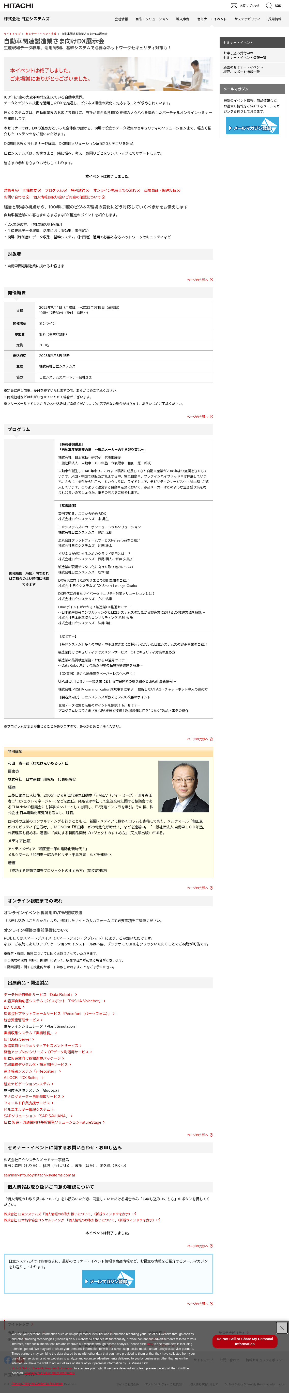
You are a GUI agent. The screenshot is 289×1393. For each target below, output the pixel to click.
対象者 (9, 190)
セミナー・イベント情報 (41, 34)
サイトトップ (12, 34)
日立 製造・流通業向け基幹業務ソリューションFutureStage (52, 1122)
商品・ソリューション (152, 19)
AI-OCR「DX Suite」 (22, 1077)
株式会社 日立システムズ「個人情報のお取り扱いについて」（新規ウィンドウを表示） (68, 1214)
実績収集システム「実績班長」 (29, 1033)
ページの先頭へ (197, 280)
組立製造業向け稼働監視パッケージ (32, 1058)
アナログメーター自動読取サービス (32, 1096)
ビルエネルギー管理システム (27, 1109)
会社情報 (121, 19)
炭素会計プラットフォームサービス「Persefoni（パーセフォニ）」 (57, 1013)
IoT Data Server (17, 1039)
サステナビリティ (247, 19)
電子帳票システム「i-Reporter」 (31, 1071)
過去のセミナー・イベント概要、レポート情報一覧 (243, 69)
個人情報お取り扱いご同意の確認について (67, 197)
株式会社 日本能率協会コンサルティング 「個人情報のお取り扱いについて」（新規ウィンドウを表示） (80, 1220)
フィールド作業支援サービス (27, 1103)
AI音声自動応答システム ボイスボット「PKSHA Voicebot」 (53, 1001)
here (150, 1344)
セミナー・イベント (238, 43)
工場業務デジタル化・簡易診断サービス (36, 1064)
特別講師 (78, 190)
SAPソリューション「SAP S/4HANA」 (36, 1116)
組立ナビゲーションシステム (27, 1084)
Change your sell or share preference (49, 1373)
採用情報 (274, 19)
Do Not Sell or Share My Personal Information (42, 1368)
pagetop (282, 1205)
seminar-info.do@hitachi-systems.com (37, 1175)
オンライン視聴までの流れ (114, 190)
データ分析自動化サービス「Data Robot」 (39, 994)
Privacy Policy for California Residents (37, 1384)
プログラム (54, 190)
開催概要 (30, 190)
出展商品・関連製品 (160, 190)
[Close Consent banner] (281, 1327)
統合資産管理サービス (21, 1020)
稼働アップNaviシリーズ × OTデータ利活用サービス (46, 1052)
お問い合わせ (14, 197)
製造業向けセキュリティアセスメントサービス (41, 1045)
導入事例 (182, 19)
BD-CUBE (12, 1007)
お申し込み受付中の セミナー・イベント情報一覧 (244, 55)
